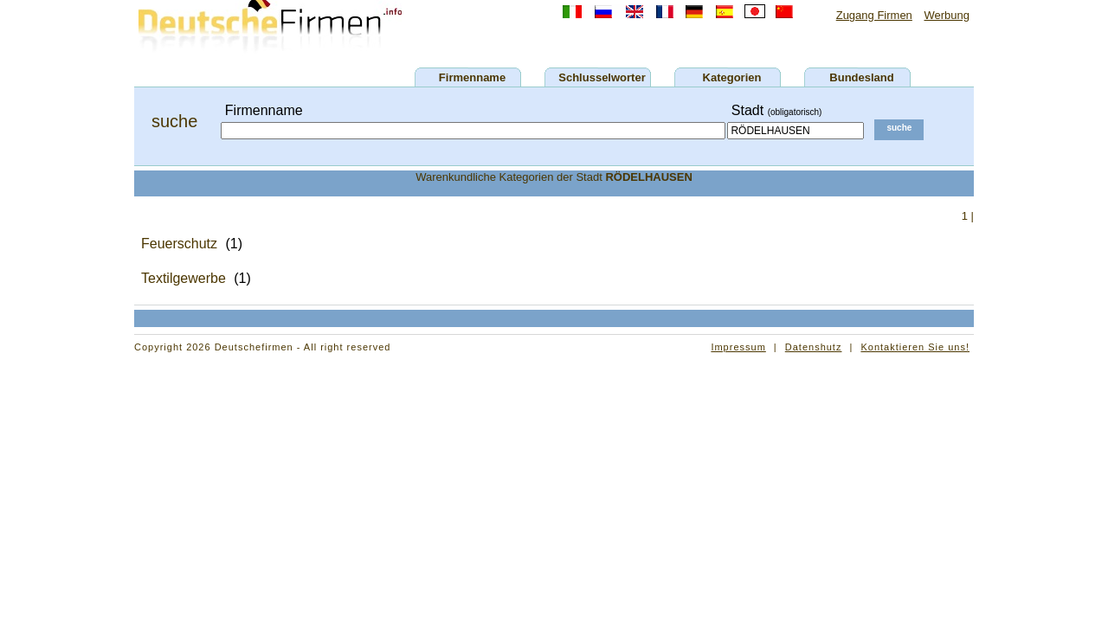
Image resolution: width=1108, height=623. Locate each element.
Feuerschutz (179, 243)
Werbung (947, 15)
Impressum (738, 347)
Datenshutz (813, 347)
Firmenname (472, 77)
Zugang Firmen (874, 15)
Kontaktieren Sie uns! (915, 347)
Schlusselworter (601, 77)
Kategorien (732, 77)
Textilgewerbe (183, 278)
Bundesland (861, 77)
